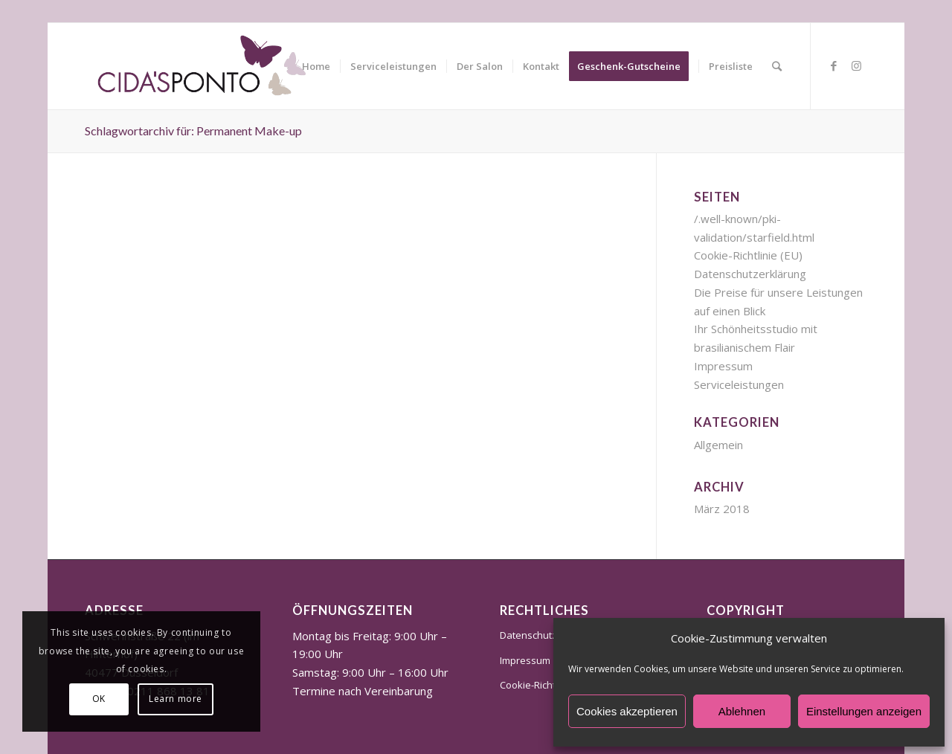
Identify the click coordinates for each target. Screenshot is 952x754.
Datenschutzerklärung (750, 273)
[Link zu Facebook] (834, 65)
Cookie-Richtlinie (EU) (748, 255)
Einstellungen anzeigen (864, 711)
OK (99, 698)
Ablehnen (741, 711)
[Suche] (776, 66)
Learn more (175, 698)
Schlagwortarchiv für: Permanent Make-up (193, 130)
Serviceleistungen (739, 384)
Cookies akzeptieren (627, 711)
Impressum (723, 365)
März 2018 (722, 508)
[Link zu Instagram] (856, 65)
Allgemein (718, 444)
